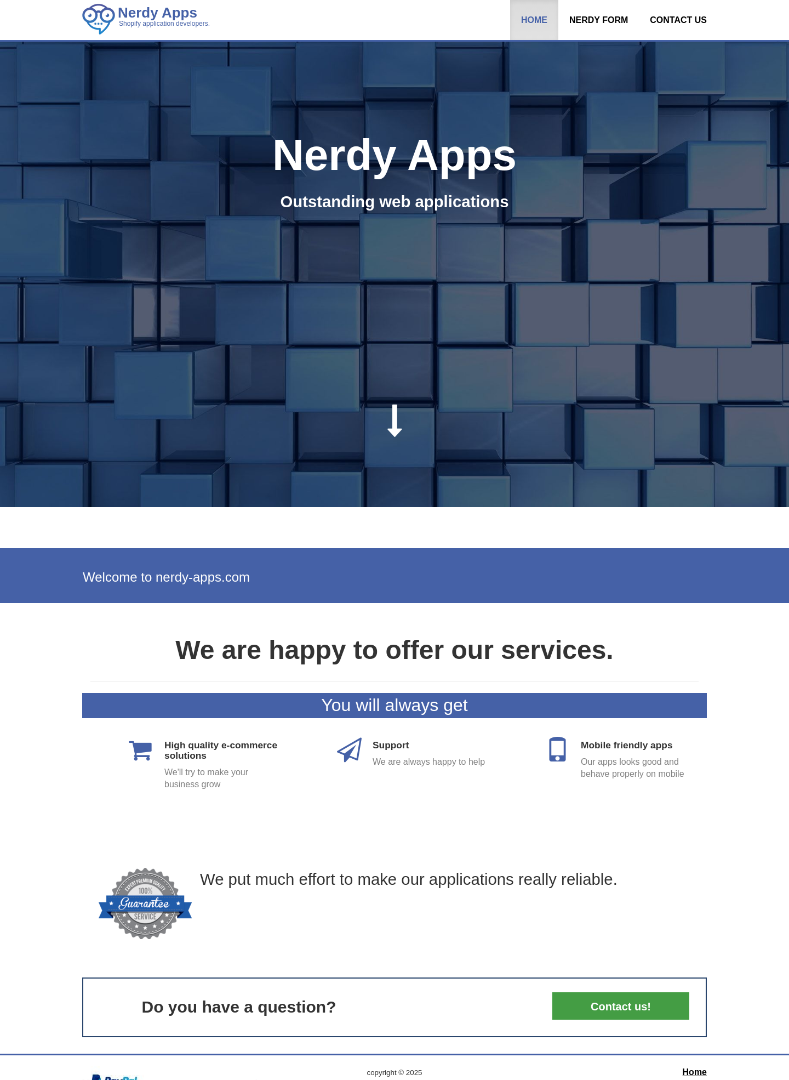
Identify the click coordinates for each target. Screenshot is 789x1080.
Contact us (678, 20)
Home (534, 20)
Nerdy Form (598, 20)
